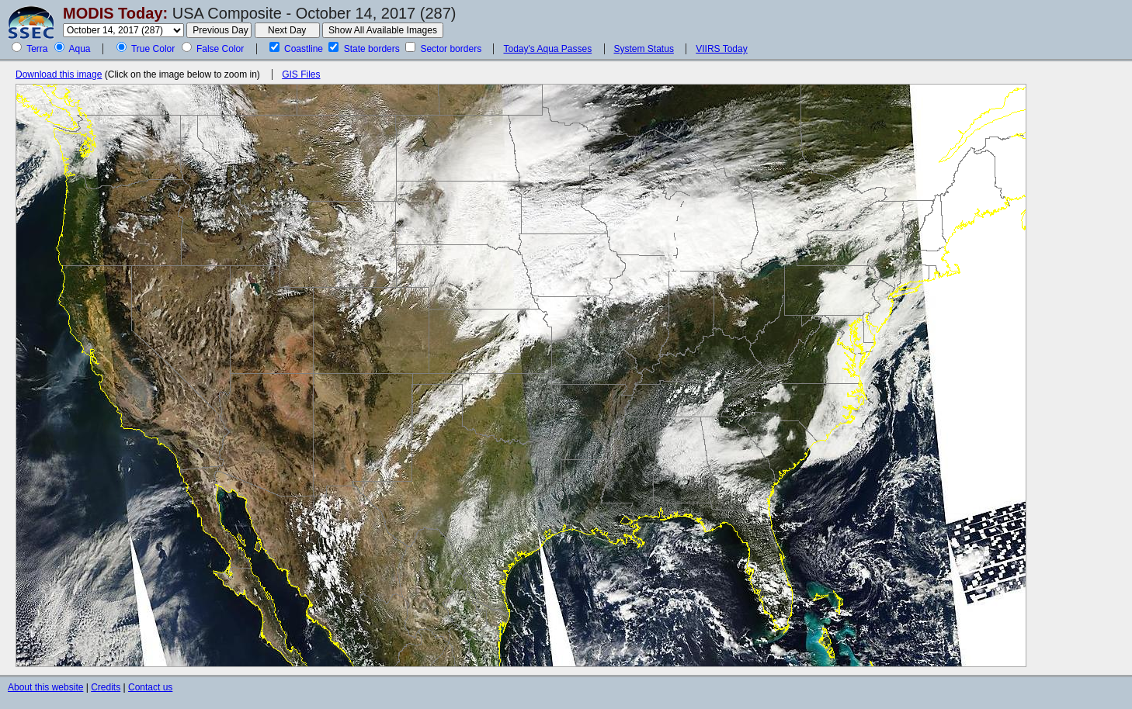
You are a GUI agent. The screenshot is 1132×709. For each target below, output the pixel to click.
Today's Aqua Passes (547, 48)
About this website (45, 687)
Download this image (59, 74)
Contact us (150, 687)
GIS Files (301, 74)
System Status (644, 48)
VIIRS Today (721, 48)
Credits (105, 687)
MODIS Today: (115, 13)
